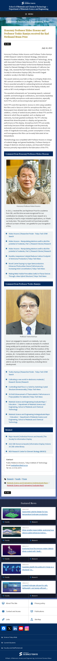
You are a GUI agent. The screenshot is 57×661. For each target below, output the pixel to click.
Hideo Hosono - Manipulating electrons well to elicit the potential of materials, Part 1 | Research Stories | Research (30, 242)
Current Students (9, 642)
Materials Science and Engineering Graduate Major (25, 485)
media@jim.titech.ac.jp (19, 465)
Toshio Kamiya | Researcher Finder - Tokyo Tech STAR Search (28, 373)
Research (10, 479)
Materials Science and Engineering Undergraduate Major (27, 483)
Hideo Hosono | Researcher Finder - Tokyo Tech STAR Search (28, 234)
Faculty (18, 479)
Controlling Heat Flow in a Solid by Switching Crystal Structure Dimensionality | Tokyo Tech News (28, 388)
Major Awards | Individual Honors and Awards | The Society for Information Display (27, 437)
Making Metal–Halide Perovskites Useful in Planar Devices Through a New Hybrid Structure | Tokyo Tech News (29, 274)
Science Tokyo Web (10, 637)
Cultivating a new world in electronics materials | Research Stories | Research (26, 380)
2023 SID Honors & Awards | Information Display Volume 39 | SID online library (30, 445)
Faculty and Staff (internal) (13, 648)
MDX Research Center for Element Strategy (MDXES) (27, 451)
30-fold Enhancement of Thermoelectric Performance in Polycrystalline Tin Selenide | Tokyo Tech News (29, 395)
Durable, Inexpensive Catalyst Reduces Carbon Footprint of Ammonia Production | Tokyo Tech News (29, 257)
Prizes (24, 479)
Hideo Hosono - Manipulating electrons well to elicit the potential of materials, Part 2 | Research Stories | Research (30, 249)
